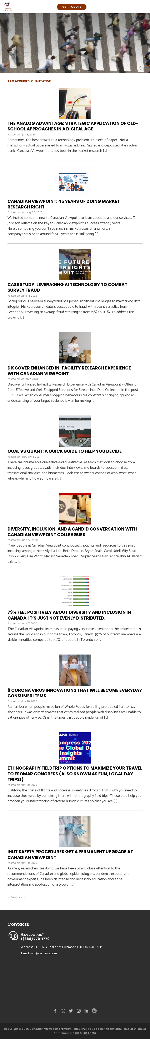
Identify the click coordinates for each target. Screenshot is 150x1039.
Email (94, 1011)
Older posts (16, 897)
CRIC (76, 1033)
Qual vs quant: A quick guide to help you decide (65, 451)
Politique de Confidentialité (102, 1029)
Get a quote (71, 7)
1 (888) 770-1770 (35, 938)
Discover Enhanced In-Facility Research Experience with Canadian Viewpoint (69, 371)
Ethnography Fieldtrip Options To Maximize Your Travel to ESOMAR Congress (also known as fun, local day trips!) (75, 773)
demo (64, 1011)
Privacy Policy (70, 1029)
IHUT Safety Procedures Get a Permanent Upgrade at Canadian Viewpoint (70, 854)
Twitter (71, 1012)
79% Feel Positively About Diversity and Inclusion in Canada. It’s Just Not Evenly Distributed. (69, 615)
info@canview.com (43, 953)
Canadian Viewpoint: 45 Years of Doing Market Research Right (64, 204)
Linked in (86, 1012)
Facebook (56, 1012)
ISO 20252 (89, 1033)
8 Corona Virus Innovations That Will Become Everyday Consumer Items (75, 693)
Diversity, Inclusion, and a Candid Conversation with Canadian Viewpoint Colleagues (72, 532)
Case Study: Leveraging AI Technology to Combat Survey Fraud (67, 287)
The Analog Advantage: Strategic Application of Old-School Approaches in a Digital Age (73, 126)
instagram (79, 1012)
